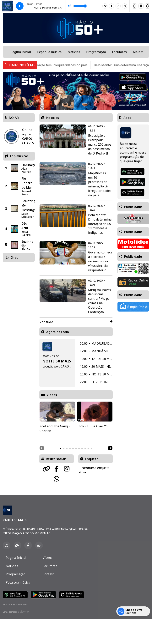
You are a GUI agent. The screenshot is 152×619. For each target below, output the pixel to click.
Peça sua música (49, 52)
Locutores (119, 52)
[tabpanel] (57, 422)
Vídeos (47, 557)
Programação (96, 52)
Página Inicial (20, 52)
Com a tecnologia (16, 611)
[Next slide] (110, 448)
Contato (48, 574)
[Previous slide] (42, 448)
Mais (138, 52)
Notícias (74, 52)
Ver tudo (76, 322)
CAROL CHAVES (72, 366)
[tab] (60, 448)
